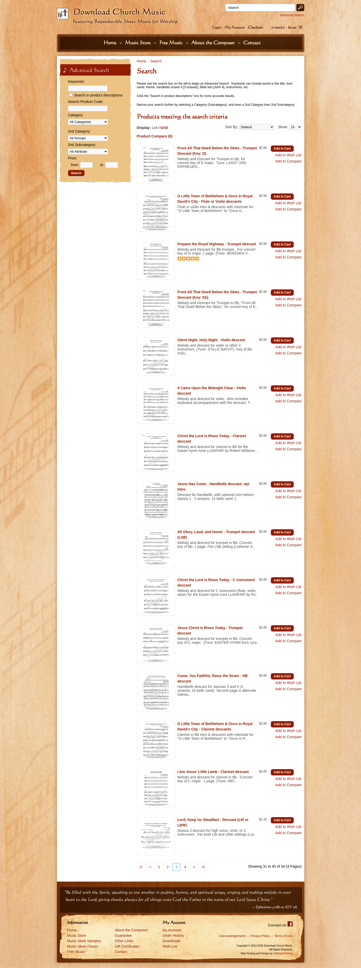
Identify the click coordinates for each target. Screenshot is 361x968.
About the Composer (213, 42)
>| (203, 867)
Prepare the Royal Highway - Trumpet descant (217, 244)
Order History (173, 935)
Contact (252, 42)
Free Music (171, 42)
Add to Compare (288, 161)
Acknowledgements (232, 936)
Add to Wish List (288, 155)
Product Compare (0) (154, 136)
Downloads (171, 941)
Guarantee (123, 935)
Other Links (124, 941)
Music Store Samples (84, 941)
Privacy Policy (260, 936)
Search (156, 61)
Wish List (170, 946)
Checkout (255, 27)
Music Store (138, 42)
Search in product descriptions (98, 95)
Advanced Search (292, 15)
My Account (234, 27)
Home (110, 42)
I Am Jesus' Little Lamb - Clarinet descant (213, 772)
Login (216, 27)
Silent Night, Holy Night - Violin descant (211, 340)
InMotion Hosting (282, 953)
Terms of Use (283, 936)
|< (141, 867)
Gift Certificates (127, 946)
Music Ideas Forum (82, 946)
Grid (164, 128)
